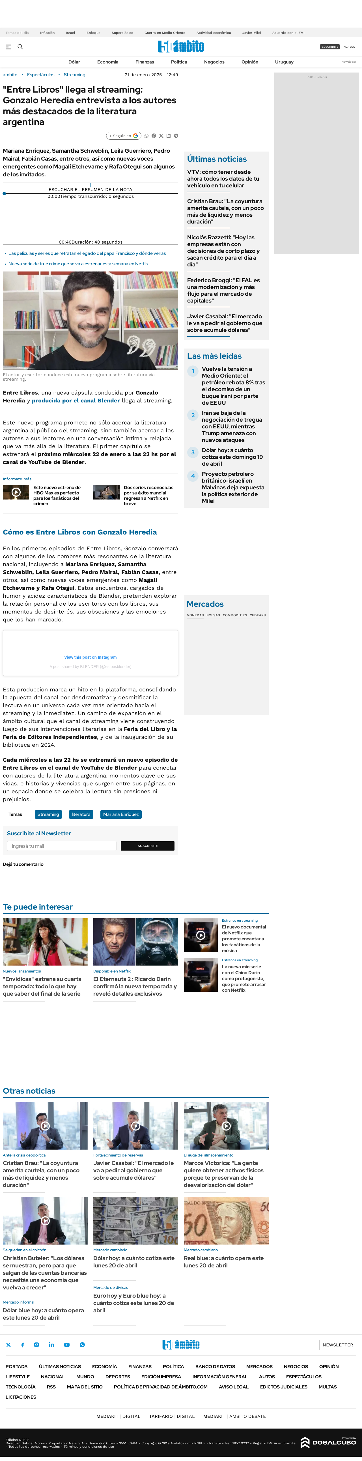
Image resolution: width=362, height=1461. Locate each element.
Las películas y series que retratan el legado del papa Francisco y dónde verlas (87, 253)
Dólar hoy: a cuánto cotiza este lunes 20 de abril (134, 1261)
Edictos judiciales (283, 1387)
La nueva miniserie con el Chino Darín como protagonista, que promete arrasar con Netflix (244, 978)
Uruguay (284, 62)
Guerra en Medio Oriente (165, 33)
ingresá (349, 46)
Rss (51, 1387)
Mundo (85, 1377)
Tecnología (21, 1387)
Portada (17, 1367)
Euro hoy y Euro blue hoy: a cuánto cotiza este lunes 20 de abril (133, 1303)
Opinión (250, 62)
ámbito (10, 75)
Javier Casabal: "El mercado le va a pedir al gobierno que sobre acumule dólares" (224, 323)
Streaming (74, 75)
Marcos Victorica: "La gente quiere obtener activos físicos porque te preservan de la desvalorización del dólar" (224, 1174)
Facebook (22, 1345)
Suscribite (148, 846)
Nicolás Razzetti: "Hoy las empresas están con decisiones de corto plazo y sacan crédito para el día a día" (223, 251)
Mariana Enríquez (121, 814)
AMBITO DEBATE (234, 1416)
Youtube (67, 1345)
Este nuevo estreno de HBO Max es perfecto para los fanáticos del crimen (57, 496)
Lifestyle (18, 1377)
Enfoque (93, 33)
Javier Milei (251, 33)
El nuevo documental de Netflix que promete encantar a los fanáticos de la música (244, 938)
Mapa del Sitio (85, 1387)
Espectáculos (40, 75)
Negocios (214, 62)
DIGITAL (118, 1416)
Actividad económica (214, 33)
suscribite (330, 46)
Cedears (258, 615)
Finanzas (144, 62)
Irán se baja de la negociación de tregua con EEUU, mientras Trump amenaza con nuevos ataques (232, 426)
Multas (328, 1387)
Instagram (36, 1344)
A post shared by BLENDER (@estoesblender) (90, 666)
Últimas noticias (60, 1367)
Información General (220, 1377)
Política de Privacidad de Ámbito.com (161, 1387)
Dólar (74, 62)
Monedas (195, 615)
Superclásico (122, 33)
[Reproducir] (90, 185)
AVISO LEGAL (234, 1387)
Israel (70, 33)
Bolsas (213, 615)
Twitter (8, 1345)
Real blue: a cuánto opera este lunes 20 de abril (224, 1261)
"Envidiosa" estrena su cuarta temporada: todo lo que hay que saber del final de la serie (42, 986)
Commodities (235, 615)
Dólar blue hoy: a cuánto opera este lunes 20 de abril (43, 1314)
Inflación (47, 33)
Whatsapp (82, 1344)
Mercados (259, 1367)
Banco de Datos (215, 1367)
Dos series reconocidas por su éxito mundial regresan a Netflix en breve (148, 496)
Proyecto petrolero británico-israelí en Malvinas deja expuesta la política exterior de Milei (233, 487)
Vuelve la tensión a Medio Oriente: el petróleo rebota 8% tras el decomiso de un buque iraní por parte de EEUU (233, 385)
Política (179, 62)
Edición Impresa (161, 1377)
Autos (267, 1377)
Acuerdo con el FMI (288, 33)
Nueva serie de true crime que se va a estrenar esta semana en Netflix (78, 264)
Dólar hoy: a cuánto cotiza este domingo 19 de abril (232, 456)
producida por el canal (76, 400)
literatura (81, 814)
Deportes (117, 1377)
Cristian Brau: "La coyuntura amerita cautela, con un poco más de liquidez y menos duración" (225, 211)
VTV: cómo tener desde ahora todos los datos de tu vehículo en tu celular (223, 178)
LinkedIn (51, 1344)
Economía (107, 62)
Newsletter (349, 61)
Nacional (53, 1377)
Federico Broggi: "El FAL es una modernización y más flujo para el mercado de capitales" (223, 290)
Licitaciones (21, 1397)
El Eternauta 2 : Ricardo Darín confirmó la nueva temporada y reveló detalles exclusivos (135, 986)
